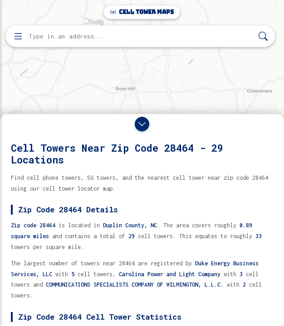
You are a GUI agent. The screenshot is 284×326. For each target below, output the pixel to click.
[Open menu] (18, 36)
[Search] (263, 36)
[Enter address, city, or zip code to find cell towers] (141, 36)
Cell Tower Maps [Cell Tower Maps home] (142, 12)
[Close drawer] (142, 124)
